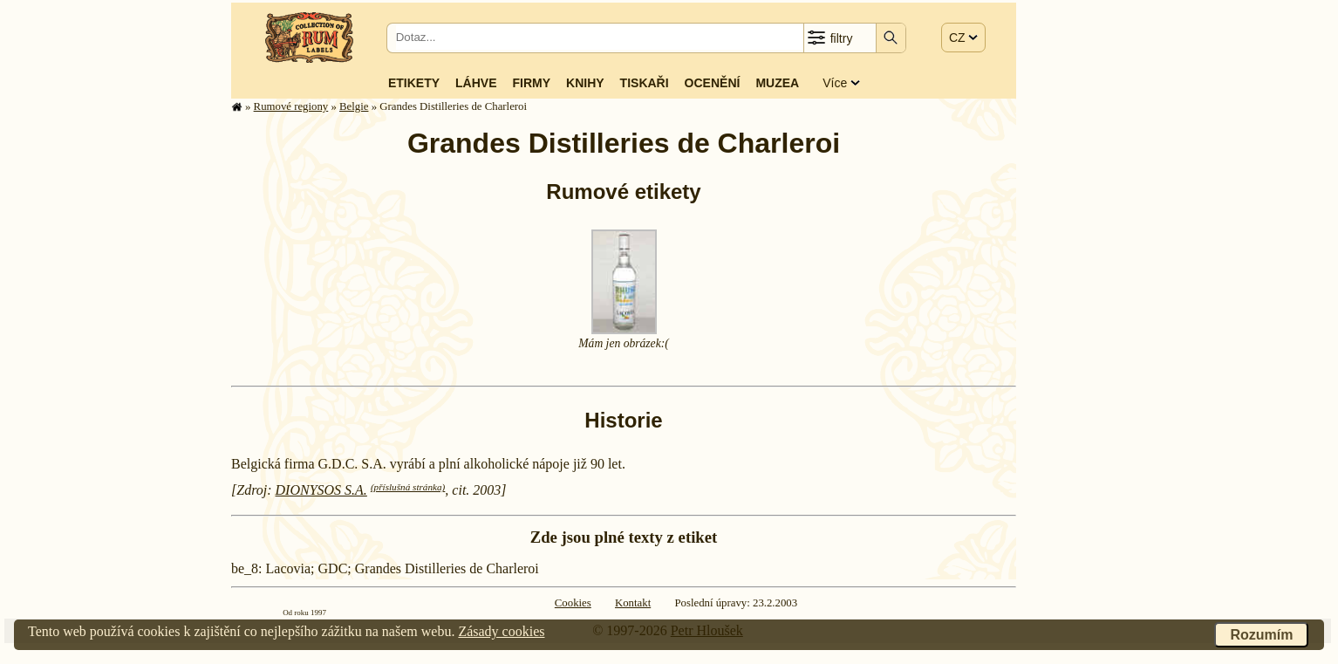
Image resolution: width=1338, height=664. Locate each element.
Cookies (573, 603)
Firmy (531, 83)
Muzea (777, 83)
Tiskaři (644, 83)
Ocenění (713, 83)
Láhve (475, 83)
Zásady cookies (501, 631)
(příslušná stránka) (408, 487)
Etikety (414, 83)
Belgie (353, 106)
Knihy (585, 83)
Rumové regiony (291, 106)
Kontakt (633, 603)
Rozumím (1261, 634)
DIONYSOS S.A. (321, 490)
